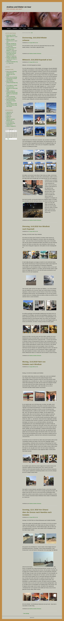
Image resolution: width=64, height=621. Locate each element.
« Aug (8, 138)
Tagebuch (9, 28)
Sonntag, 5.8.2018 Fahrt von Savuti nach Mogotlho (11, 78)
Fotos (20, 28)
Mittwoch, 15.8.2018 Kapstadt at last (37, 60)
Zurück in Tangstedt (10, 126)
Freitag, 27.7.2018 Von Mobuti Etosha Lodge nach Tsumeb (11, 105)
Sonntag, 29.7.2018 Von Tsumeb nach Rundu (11, 101)
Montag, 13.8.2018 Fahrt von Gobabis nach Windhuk (11, 49)
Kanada (8, 116)
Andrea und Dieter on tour (19, 7)
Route (24, 28)
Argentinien (8, 112)
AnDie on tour (30, 28)
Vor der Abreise (9, 121)
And (31, 32)
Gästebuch (15, 28)
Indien (7, 114)
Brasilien (8, 113)
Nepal (7, 117)
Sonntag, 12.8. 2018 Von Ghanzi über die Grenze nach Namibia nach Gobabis (37, 512)
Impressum (32, 617)
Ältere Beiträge (25, 613)
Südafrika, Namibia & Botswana (35, 53)
